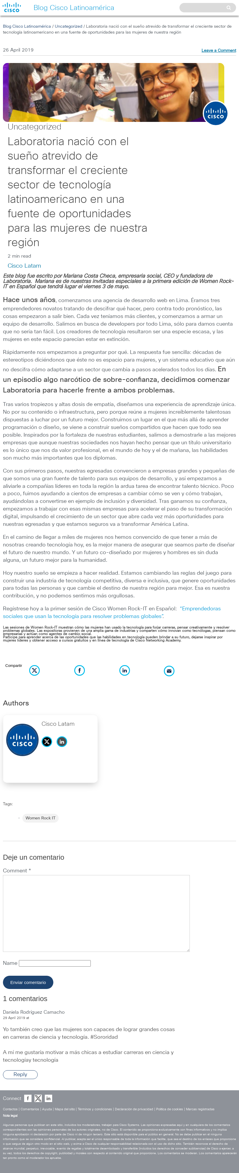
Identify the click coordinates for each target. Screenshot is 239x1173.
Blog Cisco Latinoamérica (27, 26)
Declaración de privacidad (134, 1109)
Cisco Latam (24, 266)
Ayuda (47, 1109)
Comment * (17, 871)
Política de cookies (169, 1109)
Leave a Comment (219, 51)
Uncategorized (68, 26)
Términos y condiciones (95, 1109)
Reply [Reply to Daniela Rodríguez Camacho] (20, 1074)
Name (11, 963)
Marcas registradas (200, 1109)
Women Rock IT (40, 818)
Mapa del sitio (65, 1109)
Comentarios (30, 1109)
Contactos (10, 1109)
